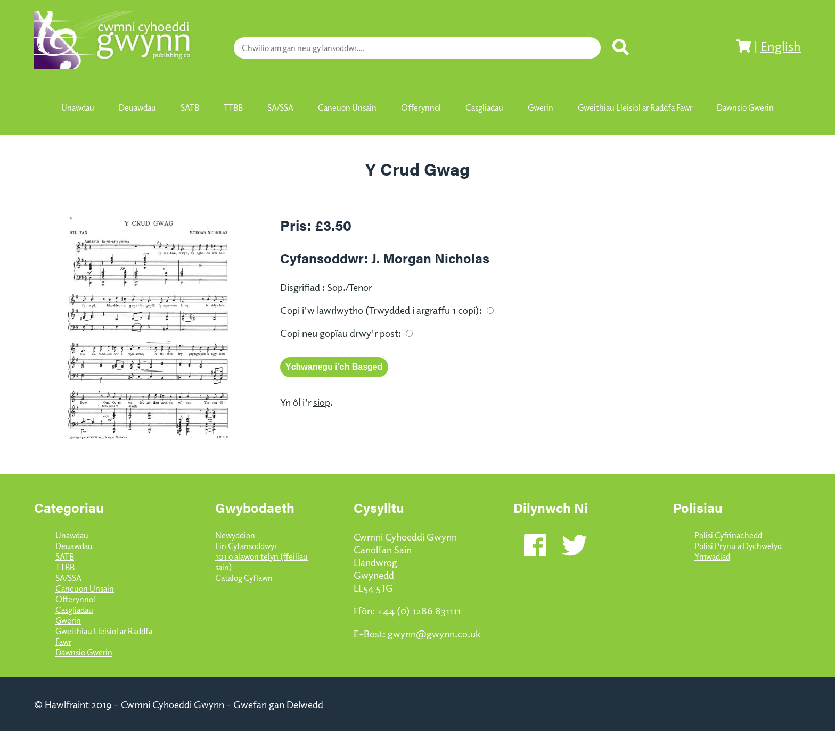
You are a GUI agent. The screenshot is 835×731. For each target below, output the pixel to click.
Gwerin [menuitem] (540, 107)
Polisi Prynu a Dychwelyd (738, 546)
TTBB (65, 567)
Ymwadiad (712, 556)
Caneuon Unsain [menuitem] (347, 107)
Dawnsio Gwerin (83, 652)
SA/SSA (68, 577)
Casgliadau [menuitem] (484, 107)
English (780, 45)
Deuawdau (74, 546)
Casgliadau (74, 609)
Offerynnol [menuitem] (421, 107)
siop (321, 401)
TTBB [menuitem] (233, 107)
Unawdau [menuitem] (77, 107)
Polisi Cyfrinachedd (728, 535)
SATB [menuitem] (190, 107)
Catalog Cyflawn (244, 577)
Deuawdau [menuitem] (137, 107)
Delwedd (304, 703)
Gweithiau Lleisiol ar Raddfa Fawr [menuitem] (635, 107)
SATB (64, 556)
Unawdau (71, 535)
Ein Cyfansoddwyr (246, 546)
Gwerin (68, 620)
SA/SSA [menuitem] (280, 107)
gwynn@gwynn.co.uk (434, 633)
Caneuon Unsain (84, 588)
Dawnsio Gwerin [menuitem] (745, 107)
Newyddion (235, 535)
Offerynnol (75, 599)
